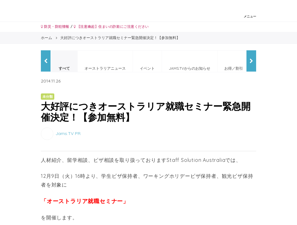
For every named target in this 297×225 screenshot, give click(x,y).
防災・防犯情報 (55, 26)
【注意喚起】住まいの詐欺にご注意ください (111, 26)
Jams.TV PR (68, 133)
